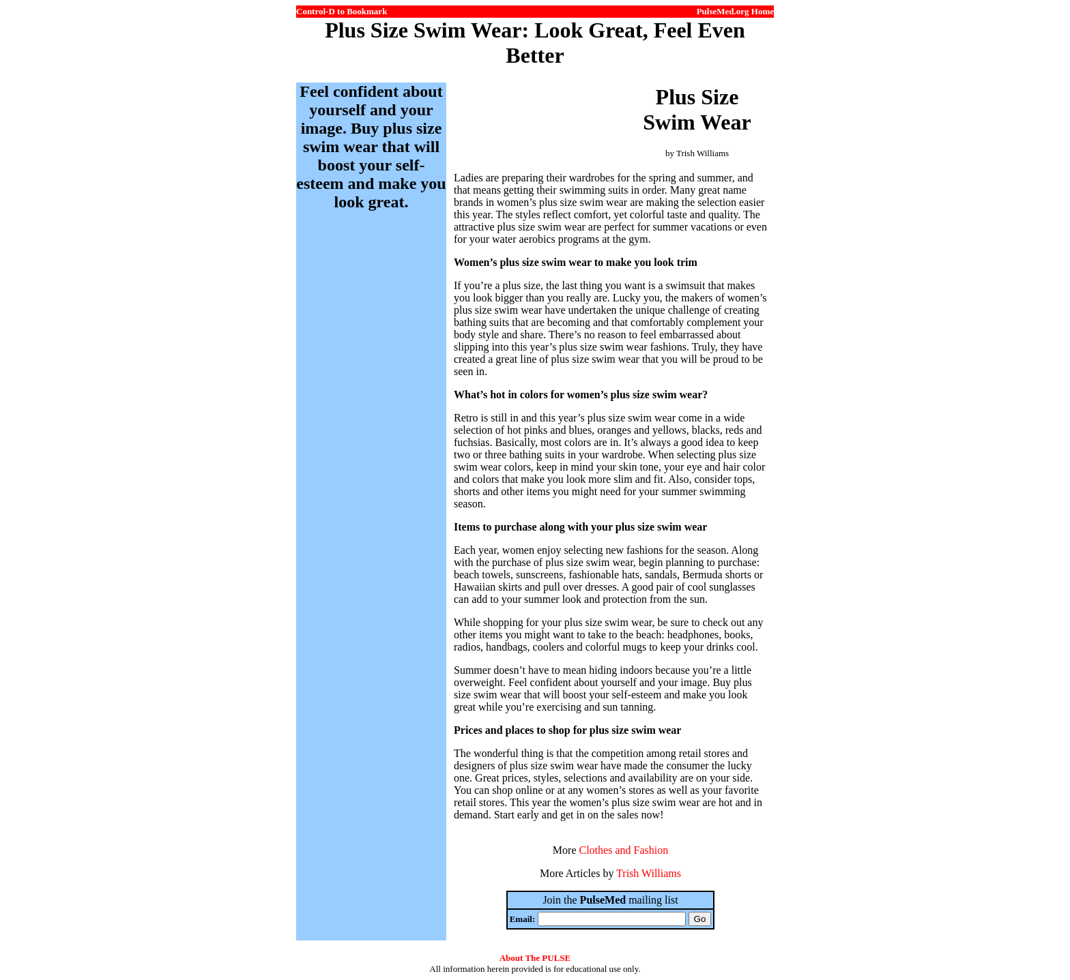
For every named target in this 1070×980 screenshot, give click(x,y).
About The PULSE (535, 958)
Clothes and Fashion (623, 850)
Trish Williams (648, 873)
